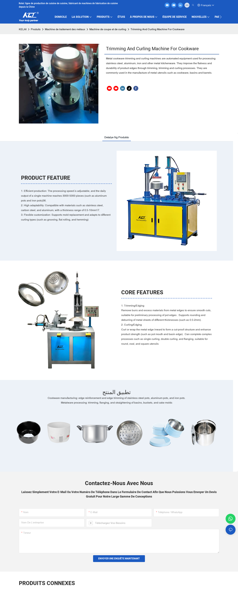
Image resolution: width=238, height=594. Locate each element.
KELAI (22, 29)
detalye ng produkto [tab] (116, 137)
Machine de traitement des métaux (65, 29)
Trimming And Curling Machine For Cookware (158, 29)
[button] (221, 16)
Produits (36, 29)
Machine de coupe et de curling (107, 29)
